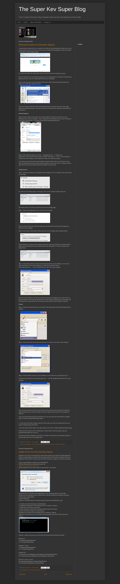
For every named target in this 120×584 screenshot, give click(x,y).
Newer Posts (22, 574)
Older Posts (69, 574)
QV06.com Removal (60, 444)
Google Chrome (38, 444)
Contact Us (47, 22)
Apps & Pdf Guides (35, 22)
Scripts (25, 22)
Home (19, 22)
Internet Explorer (46, 444)
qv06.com (53, 444)
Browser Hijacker (27, 444)
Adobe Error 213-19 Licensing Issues (36, 452)
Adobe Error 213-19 (27, 569)
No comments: (35, 442)
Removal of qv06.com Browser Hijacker (37, 45)
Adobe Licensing (36, 569)
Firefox (32, 444)
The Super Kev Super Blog (52, 9)
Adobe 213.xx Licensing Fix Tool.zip (29, 466)
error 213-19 (43, 569)
